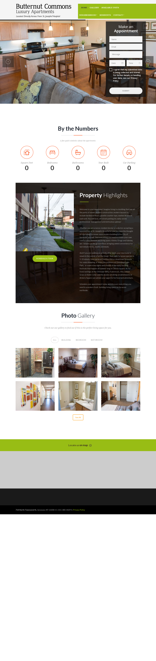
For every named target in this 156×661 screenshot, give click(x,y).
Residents (105, 15)
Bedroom (81, 339)
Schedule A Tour (44, 259)
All (55, 339)
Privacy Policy (79, 510)
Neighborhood (87, 15)
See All (78, 417)
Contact (118, 15)
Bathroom (96, 339)
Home (84, 7)
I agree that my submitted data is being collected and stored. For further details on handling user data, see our (127, 75)
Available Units (110, 7)
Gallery (94, 7)
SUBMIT (125, 91)
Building (66, 339)
